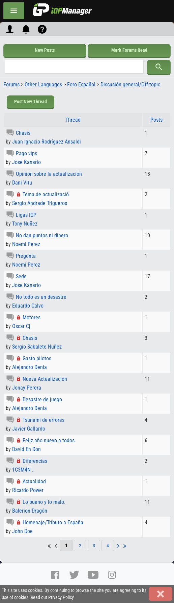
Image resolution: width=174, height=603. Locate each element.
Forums (11, 84)
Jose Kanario (26, 162)
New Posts (45, 50)
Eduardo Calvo (28, 306)
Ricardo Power (28, 490)
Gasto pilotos (37, 358)
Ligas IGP (26, 215)
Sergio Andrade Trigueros (39, 203)
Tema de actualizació (46, 194)
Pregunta (26, 256)
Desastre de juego (42, 399)
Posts (156, 120)
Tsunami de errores (43, 420)
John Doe (22, 531)
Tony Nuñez (24, 223)
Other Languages (43, 84)
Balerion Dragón (29, 511)
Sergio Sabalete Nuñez (37, 347)
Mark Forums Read (129, 50)
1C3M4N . (22, 470)
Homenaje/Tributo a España (53, 522)
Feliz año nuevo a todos (49, 440)
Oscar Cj (21, 326)
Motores (31, 317)
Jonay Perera (26, 388)
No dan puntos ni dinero (42, 235)
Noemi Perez (26, 244)
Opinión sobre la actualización (49, 174)
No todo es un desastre (41, 297)
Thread (73, 120)
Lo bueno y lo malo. (44, 502)
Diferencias (35, 461)
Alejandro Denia (29, 367)
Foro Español (81, 84)
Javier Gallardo (28, 429)
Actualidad (34, 481)
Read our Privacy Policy (52, 597)
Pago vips (26, 153)
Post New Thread (30, 102)
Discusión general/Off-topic (130, 84)
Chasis (23, 133)
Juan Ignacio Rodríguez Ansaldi (46, 141)
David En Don (26, 449)
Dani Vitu (22, 182)
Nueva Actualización (45, 379)
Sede (21, 276)
